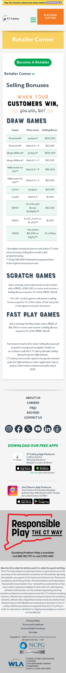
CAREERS (33, 403)
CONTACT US (33, 417)
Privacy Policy (33, 621)
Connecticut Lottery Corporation (41, 637)
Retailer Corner (17, 74)
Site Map (33, 632)
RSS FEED (33, 413)
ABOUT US (33, 398)
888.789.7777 (25, 556)
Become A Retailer (33, 62)
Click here (34, 473)
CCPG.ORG (47, 556)
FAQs (33, 408)
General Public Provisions (33, 628)
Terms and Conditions (33, 624)
